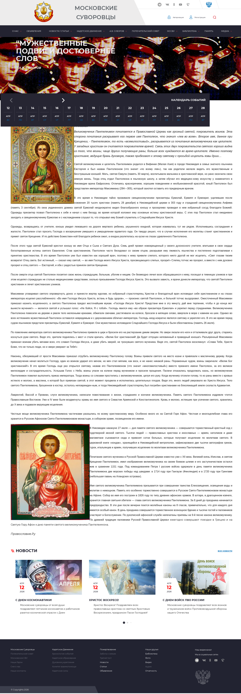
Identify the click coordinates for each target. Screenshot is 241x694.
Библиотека (189, 31)
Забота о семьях (108, 654)
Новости (104, 662)
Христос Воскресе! (104, 600)
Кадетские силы (60, 671)
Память (208, 31)
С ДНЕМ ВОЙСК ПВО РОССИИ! (183, 600)
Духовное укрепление (63, 662)
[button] (120, 92)
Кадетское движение (89, 31)
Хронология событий (62, 654)
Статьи (103, 667)
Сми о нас (15, 667)
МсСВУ (171, 31)
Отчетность (151, 671)
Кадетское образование (64, 658)
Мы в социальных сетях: (207, 654)
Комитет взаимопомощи (64, 667)
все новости (225, 551)
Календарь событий (188, 65)
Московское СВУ (19, 658)
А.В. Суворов (117, 31)
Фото (148, 658)
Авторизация (180, 17)
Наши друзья (151, 649)
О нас (15, 31)
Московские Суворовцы (96, 13)
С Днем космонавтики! (33, 600)
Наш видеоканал (203, 650)
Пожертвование (108, 649)
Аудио (148, 667)
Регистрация (205, 17)
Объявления (34, 31)
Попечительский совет (145, 31)
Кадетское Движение (62, 649)
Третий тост (106, 658)
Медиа (225, 31)
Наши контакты (18, 671)
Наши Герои (16, 662)
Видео (148, 662)
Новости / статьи (59, 31)
